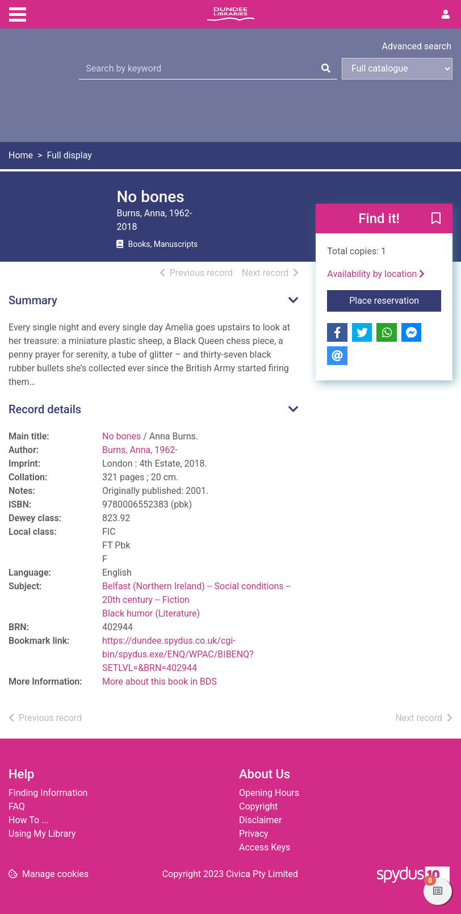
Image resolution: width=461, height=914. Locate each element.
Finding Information (48, 792)
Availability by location (376, 274)
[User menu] (445, 15)
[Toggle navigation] (17, 13)
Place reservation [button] (395, 300)
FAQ (17, 806)
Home (21, 155)
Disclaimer (260, 820)
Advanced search (416, 46)
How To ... (29, 820)
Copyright (258, 806)
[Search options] (397, 68)
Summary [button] (33, 300)
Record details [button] (45, 409)
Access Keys (264, 847)
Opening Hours (269, 792)
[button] (436, 219)
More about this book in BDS (159, 681)
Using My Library (42, 833)
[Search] (326, 68)
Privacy (254, 833)
